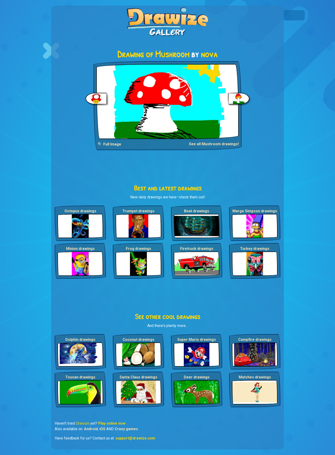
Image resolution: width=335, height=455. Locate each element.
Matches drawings (255, 377)
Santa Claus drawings (138, 377)
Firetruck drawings (196, 248)
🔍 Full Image (109, 144)
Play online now (111, 423)
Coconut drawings (138, 339)
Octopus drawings (80, 211)
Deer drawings (197, 377)
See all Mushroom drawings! (214, 144)
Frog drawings (138, 248)
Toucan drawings (80, 377)
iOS (102, 429)
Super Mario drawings (196, 339)
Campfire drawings (254, 339)
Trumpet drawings (138, 211)
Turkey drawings (254, 248)
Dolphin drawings (80, 339)
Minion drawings (80, 248)
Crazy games (126, 429)
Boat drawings (196, 211)
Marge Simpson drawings (254, 211)
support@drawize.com (135, 438)
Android (91, 429)
